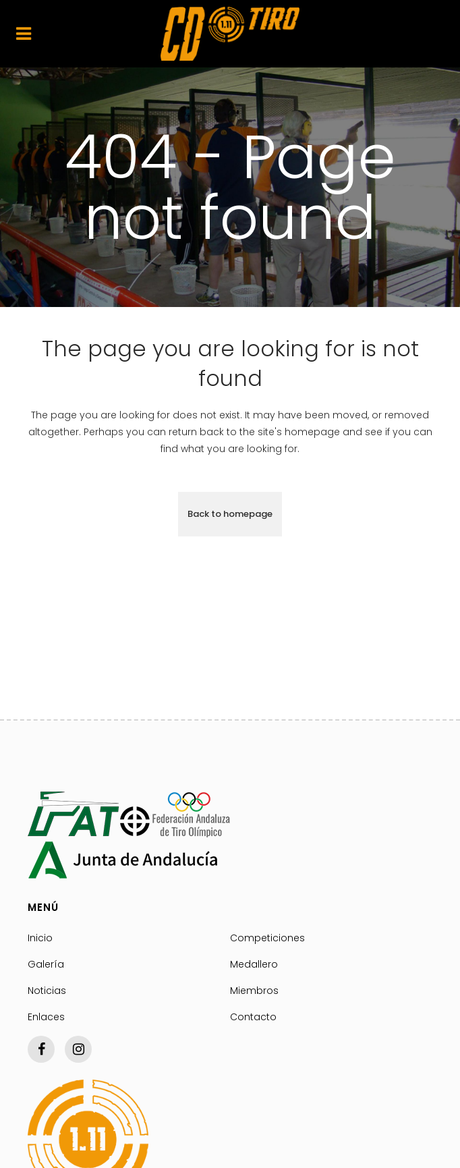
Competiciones (267, 938)
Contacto (253, 1017)
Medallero (254, 964)
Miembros (254, 990)
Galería (46, 964)
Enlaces (46, 1017)
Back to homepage (230, 513)
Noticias (47, 990)
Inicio (40, 938)
